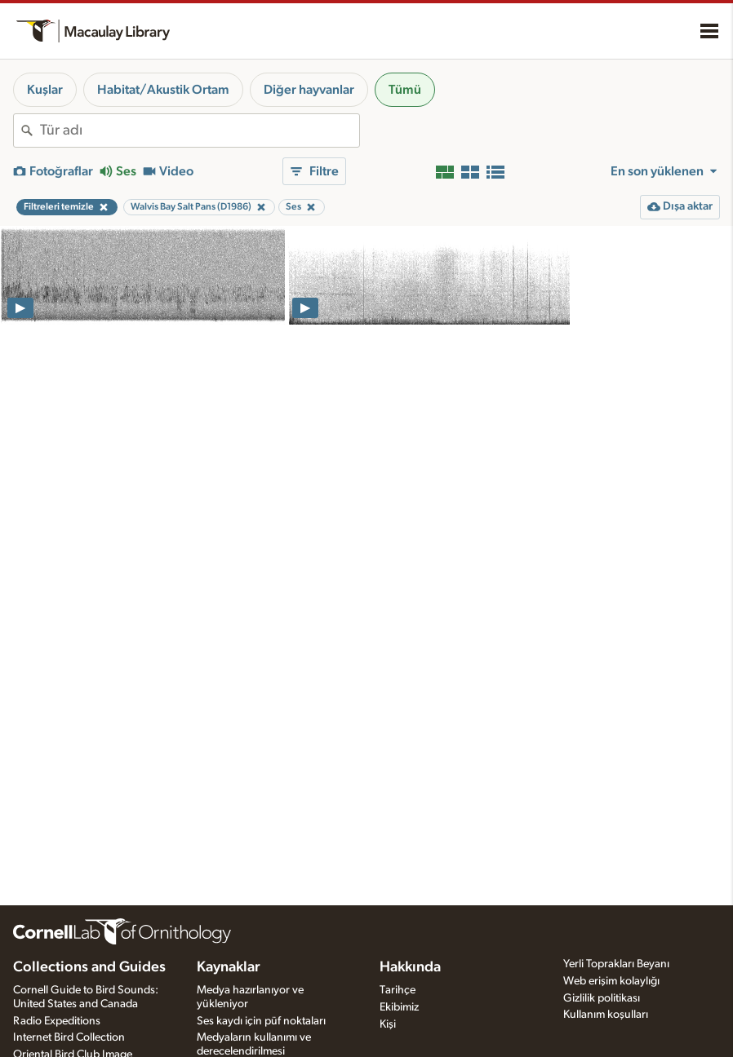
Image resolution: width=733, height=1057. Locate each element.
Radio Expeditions (56, 1021)
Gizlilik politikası (601, 998)
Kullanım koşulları (605, 1014)
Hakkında (410, 967)
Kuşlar (45, 89)
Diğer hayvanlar (309, 89)
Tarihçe (397, 990)
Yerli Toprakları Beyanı (616, 964)
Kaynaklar (228, 967)
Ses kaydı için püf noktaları (261, 1021)
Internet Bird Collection (69, 1037)
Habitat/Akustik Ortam (163, 89)
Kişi (388, 1024)
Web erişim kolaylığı (611, 981)
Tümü (405, 89)
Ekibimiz (399, 1007)
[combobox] (199, 130)
